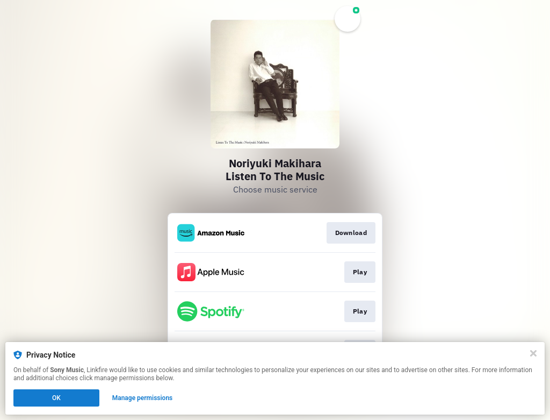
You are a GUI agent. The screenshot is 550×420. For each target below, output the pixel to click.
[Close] (533, 353)
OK (56, 398)
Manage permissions (142, 398)
